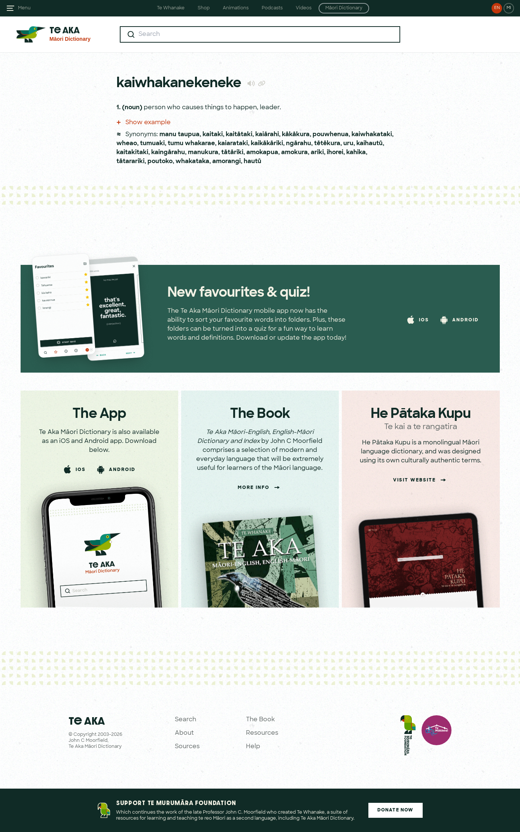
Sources (187, 747)
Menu (24, 8)
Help (253, 747)
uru (348, 144)
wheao (126, 144)
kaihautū (369, 144)
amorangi (226, 162)
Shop (204, 8)
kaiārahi (267, 135)
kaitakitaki (132, 153)
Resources (262, 733)
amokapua (262, 153)
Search (185, 720)
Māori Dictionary (343, 8)
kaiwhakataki (372, 135)
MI (509, 8)
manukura (203, 153)
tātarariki (130, 162)
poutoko (160, 162)
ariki (317, 153)
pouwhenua (331, 135)
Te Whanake (171, 8)
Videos (303, 8)
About (184, 733)
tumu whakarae (191, 144)
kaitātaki (239, 135)
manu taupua (179, 135)
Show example (143, 123)
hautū (252, 162)
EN (497, 8)
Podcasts (272, 8)
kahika (356, 153)
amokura (294, 153)
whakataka (192, 162)
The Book (260, 720)
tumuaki (152, 144)
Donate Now (395, 810)
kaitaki (213, 135)
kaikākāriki (267, 144)
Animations (236, 8)
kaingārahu (168, 153)
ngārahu (298, 144)
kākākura (296, 135)
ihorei (335, 153)
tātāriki (232, 153)
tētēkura (327, 144)
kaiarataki (233, 144)
